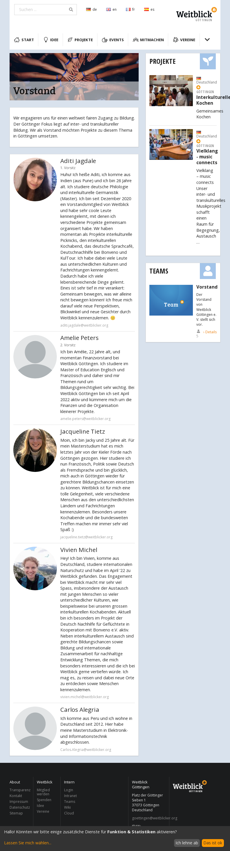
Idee (51, 40)
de (91, 9)
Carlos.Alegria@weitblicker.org (85, 749)
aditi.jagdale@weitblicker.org (84, 325)
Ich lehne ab (186, 842)
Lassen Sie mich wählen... (27, 842)
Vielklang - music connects (207, 156)
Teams (158, 271)
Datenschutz (20, 807)
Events (113, 40)
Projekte (80, 40)
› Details (210, 331)
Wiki (67, 807)
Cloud (69, 813)
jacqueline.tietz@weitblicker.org (86, 537)
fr (130, 9)
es (149, 9)
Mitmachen (148, 40)
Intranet (70, 795)
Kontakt (16, 795)
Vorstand (207, 287)
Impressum (19, 801)
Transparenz (20, 790)
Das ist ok (212, 842)
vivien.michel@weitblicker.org (84, 696)
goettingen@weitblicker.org (149, 818)
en (111, 9)
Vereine (184, 40)
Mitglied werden (43, 792)
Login (68, 790)
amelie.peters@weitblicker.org (85, 418)
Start (24, 40)
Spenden (44, 799)
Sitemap (16, 813)
